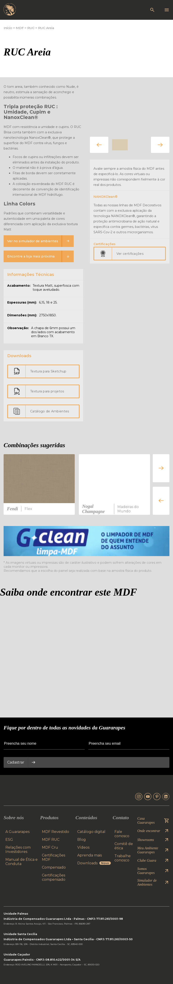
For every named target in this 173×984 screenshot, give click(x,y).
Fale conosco (121, 834)
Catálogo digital (91, 832)
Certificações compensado (53, 877)
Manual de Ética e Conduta (21, 861)
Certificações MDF (53, 857)
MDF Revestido (55, 832)
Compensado (54, 867)
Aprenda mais (89, 855)
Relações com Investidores (18, 849)
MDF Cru (50, 847)
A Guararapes (17, 832)
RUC (30, 28)
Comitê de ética (123, 846)
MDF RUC (50, 839)
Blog (81, 839)
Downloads (94, 863)
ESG (9, 839)
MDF (20, 28)
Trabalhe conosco (122, 858)
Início (8, 28)
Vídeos (83, 847)
